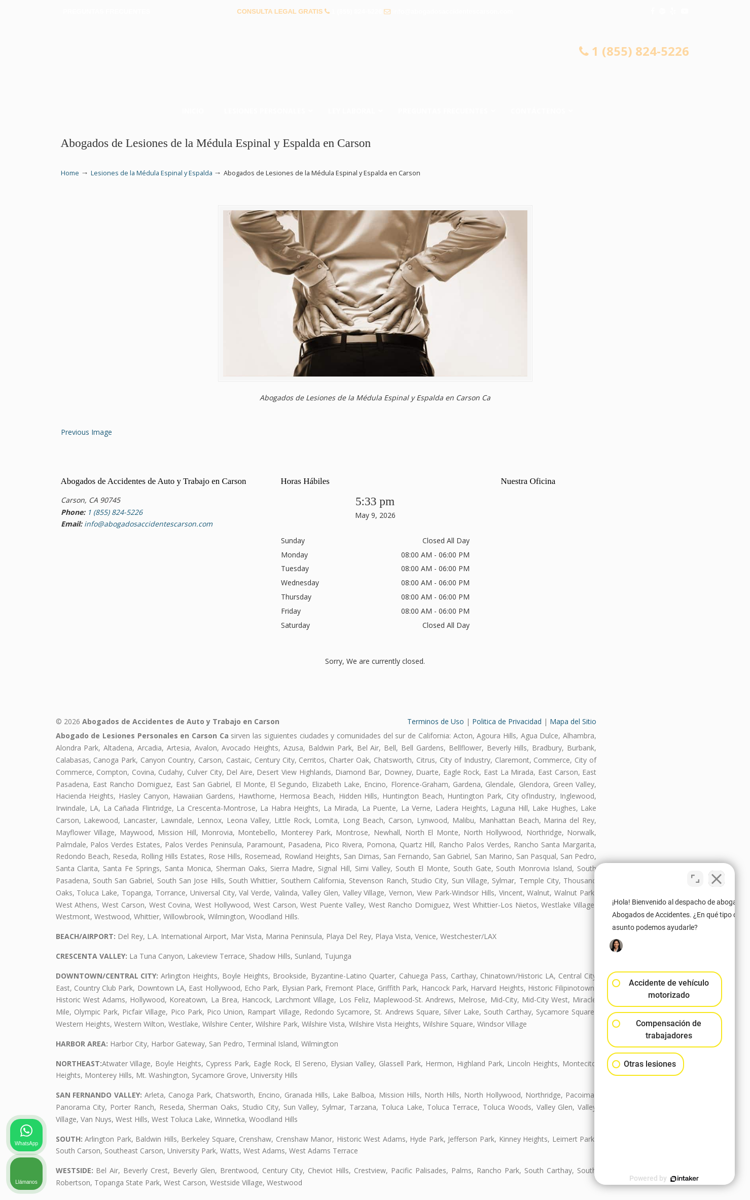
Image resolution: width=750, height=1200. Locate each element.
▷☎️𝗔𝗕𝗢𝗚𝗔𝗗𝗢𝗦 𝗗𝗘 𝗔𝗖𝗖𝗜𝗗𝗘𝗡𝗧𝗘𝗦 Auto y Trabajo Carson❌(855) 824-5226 (375, 63)
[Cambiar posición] (695, 876)
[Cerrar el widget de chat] (716, 876)
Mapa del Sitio (573, 721)
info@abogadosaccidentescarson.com (452, 11)
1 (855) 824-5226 (357, 11)
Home (70, 173)
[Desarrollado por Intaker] (664, 1179)
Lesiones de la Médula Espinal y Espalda (151, 173)
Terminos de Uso (435, 721)
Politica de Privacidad (507, 721)
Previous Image (86, 432)
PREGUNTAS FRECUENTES (106, 11)
